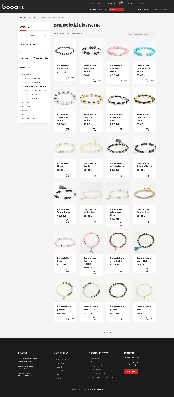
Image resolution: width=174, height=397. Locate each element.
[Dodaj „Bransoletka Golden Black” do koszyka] (121, 175)
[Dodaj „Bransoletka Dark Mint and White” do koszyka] (147, 81)
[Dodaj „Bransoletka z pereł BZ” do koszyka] (147, 319)
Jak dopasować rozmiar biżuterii (102, 377)
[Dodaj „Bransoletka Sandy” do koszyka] (94, 175)
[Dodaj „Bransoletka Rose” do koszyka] (67, 270)
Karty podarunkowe (29, 118)
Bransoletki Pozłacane (33, 82)
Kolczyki (25, 102)
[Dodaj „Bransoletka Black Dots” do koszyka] (67, 78)
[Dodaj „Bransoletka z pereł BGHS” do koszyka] (121, 270)
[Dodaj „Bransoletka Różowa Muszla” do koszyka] (94, 273)
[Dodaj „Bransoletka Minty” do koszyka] (67, 175)
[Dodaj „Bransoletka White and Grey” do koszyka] (121, 224)
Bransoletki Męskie (32, 98)
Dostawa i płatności (98, 362)
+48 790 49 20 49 (133, 362)
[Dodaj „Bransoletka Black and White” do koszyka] (94, 81)
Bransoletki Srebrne (32, 78)
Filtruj (24, 58)
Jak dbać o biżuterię (98, 373)
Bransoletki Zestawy (32, 94)
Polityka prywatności (98, 366)
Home (20, 17)
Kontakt (58, 379)
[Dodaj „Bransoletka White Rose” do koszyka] (94, 221)
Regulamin (95, 358)
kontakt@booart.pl (135, 365)
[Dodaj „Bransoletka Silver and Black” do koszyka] (121, 129)
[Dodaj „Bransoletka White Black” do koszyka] (67, 221)
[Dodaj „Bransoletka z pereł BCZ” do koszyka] (67, 319)
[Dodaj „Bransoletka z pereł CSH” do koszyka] (121, 319)
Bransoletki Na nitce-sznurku (35, 90)
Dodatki (25, 110)
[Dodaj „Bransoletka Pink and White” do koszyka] (121, 81)
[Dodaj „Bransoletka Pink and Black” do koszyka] (147, 175)
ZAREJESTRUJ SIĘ (109, 3)
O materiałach (96, 370)
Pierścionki (26, 106)
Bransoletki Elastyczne (35, 86)
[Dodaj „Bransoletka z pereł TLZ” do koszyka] (147, 270)
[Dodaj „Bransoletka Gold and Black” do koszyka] (147, 129)
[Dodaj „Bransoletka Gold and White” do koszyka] (94, 129)
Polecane (25, 114)
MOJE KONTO (96, 3)
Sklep (26, 17)
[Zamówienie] (142, 34)
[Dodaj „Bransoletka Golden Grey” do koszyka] (147, 221)
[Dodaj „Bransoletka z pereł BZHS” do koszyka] (94, 319)
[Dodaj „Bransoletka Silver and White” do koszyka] (67, 129)
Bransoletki (35, 17)
